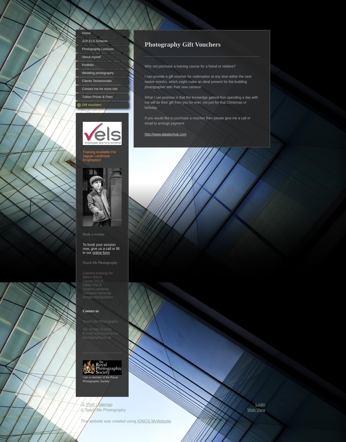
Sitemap (105, 404)
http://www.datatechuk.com (165, 134)
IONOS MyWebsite (154, 421)
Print (88, 404)
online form (101, 253)
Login (260, 404)
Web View (256, 410)
